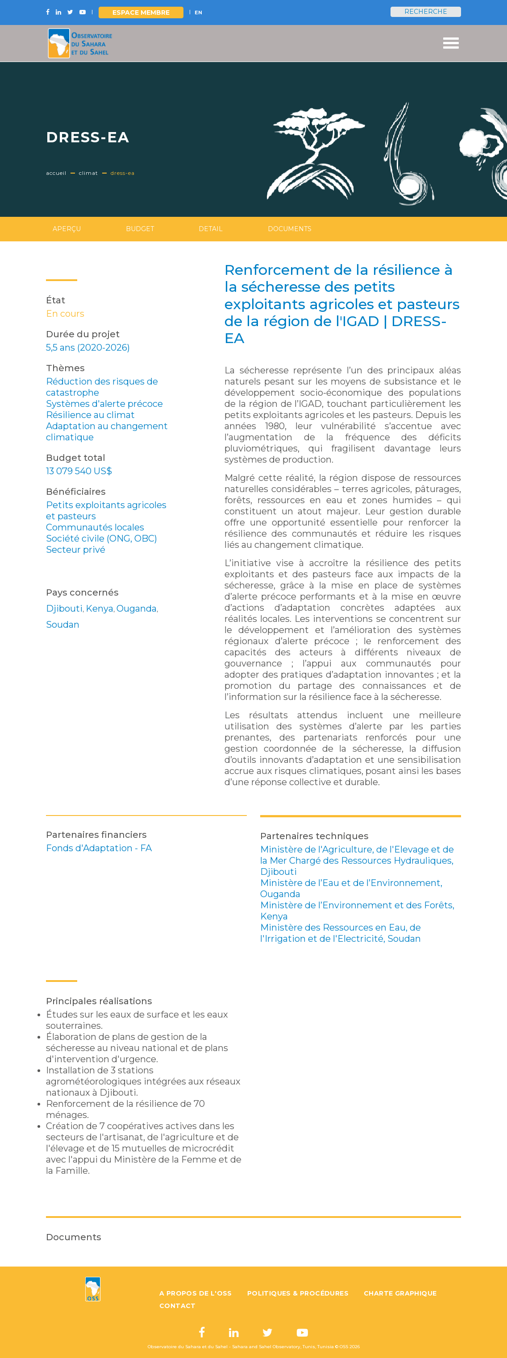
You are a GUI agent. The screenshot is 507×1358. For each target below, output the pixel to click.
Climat (88, 173)
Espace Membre (141, 12)
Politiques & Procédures (298, 1293)
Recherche (425, 12)
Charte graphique (400, 1293)
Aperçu (67, 229)
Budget (140, 229)
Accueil (56, 173)
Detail (211, 229)
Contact (177, 1306)
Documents (290, 229)
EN (198, 12)
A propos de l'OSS (195, 1293)
